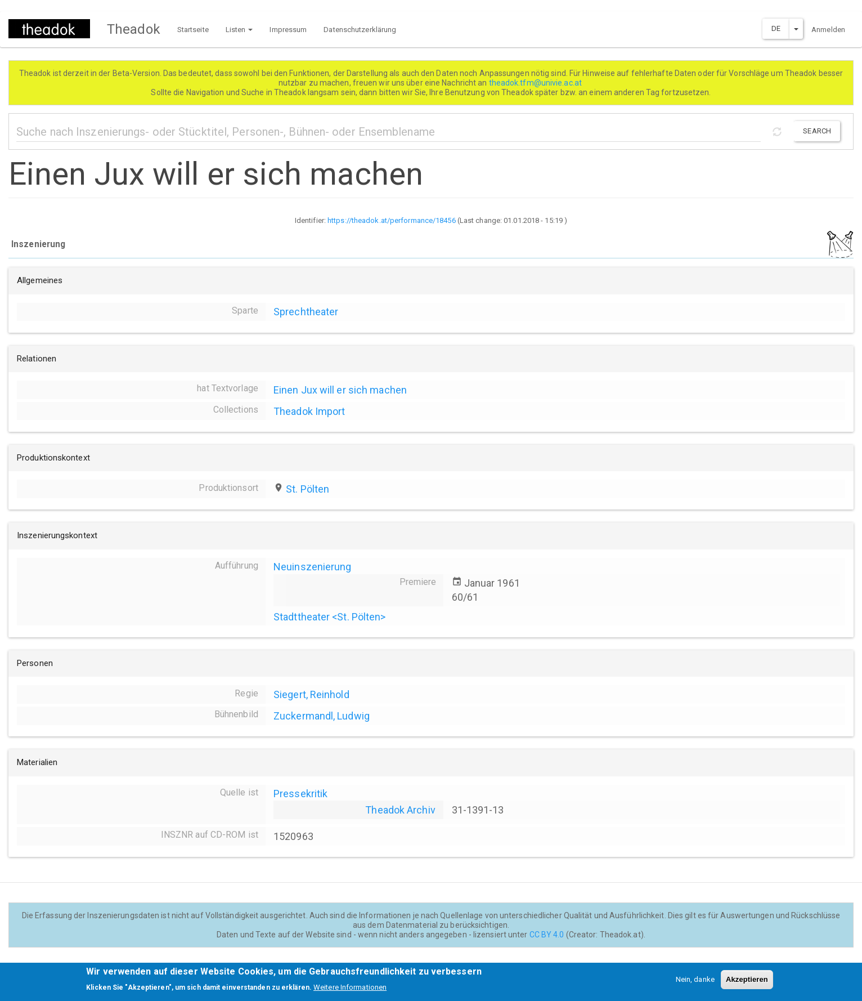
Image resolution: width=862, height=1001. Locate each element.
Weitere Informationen (350, 990)
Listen (239, 29)
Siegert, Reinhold (311, 694)
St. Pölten (307, 489)
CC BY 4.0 (546, 934)
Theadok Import (309, 411)
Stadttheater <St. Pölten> (329, 617)
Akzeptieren (747, 982)
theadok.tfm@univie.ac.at (536, 82)
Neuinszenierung (312, 567)
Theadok (133, 29)
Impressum (288, 29)
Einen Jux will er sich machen (340, 390)
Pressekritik (300, 793)
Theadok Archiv (400, 810)
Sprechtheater (305, 312)
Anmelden (828, 29)
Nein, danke (695, 982)
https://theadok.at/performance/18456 (391, 220)
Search (817, 131)
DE (775, 28)
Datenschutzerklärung (360, 29)
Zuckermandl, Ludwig (321, 716)
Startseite (193, 29)
